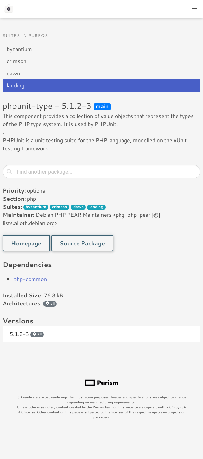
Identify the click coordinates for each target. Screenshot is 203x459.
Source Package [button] (82, 243)
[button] (194, 9)
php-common (30, 279)
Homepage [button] (26, 243)
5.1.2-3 (27, 334)
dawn (13, 73)
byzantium (19, 49)
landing (15, 85)
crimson (16, 61)
